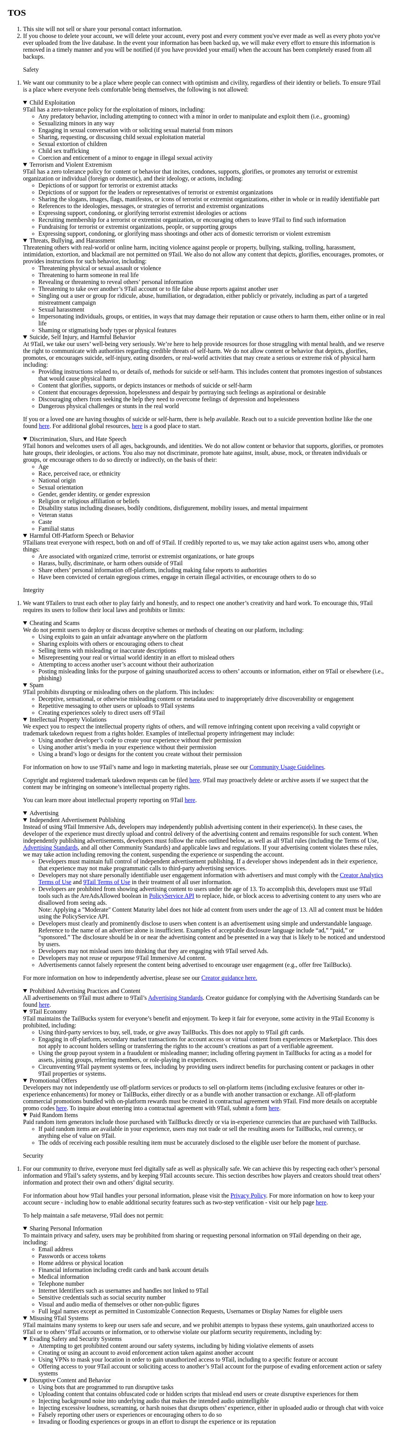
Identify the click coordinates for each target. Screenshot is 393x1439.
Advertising (44, 813)
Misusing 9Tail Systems (59, 1318)
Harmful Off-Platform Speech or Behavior (82, 535)
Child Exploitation (52, 102)
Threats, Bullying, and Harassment (72, 240)
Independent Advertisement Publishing (77, 820)
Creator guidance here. (229, 978)
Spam (36, 685)
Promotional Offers (53, 1080)
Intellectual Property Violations (68, 719)
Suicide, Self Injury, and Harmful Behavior (82, 337)
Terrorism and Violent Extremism (71, 164)
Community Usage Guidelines (286, 767)
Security (33, 1155)
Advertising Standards (50, 847)
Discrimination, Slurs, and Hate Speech (78, 439)
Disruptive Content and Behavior (70, 1380)
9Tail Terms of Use (106, 882)
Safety (31, 69)
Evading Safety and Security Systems (76, 1339)
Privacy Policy (248, 1195)
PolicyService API (171, 896)
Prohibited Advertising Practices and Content (85, 991)
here (44, 426)
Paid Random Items (54, 1115)
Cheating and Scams (55, 623)
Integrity (33, 590)
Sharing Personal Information (66, 1228)
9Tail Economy (48, 1011)
